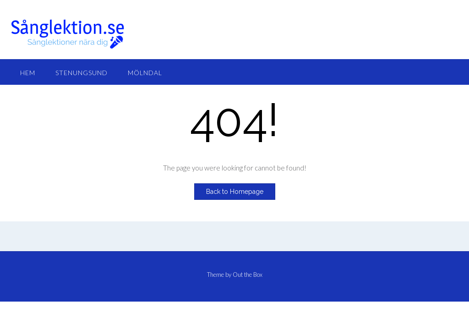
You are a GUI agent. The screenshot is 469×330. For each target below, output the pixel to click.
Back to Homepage (234, 191)
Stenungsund (81, 73)
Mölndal (145, 73)
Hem (27, 73)
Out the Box (247, 274)
